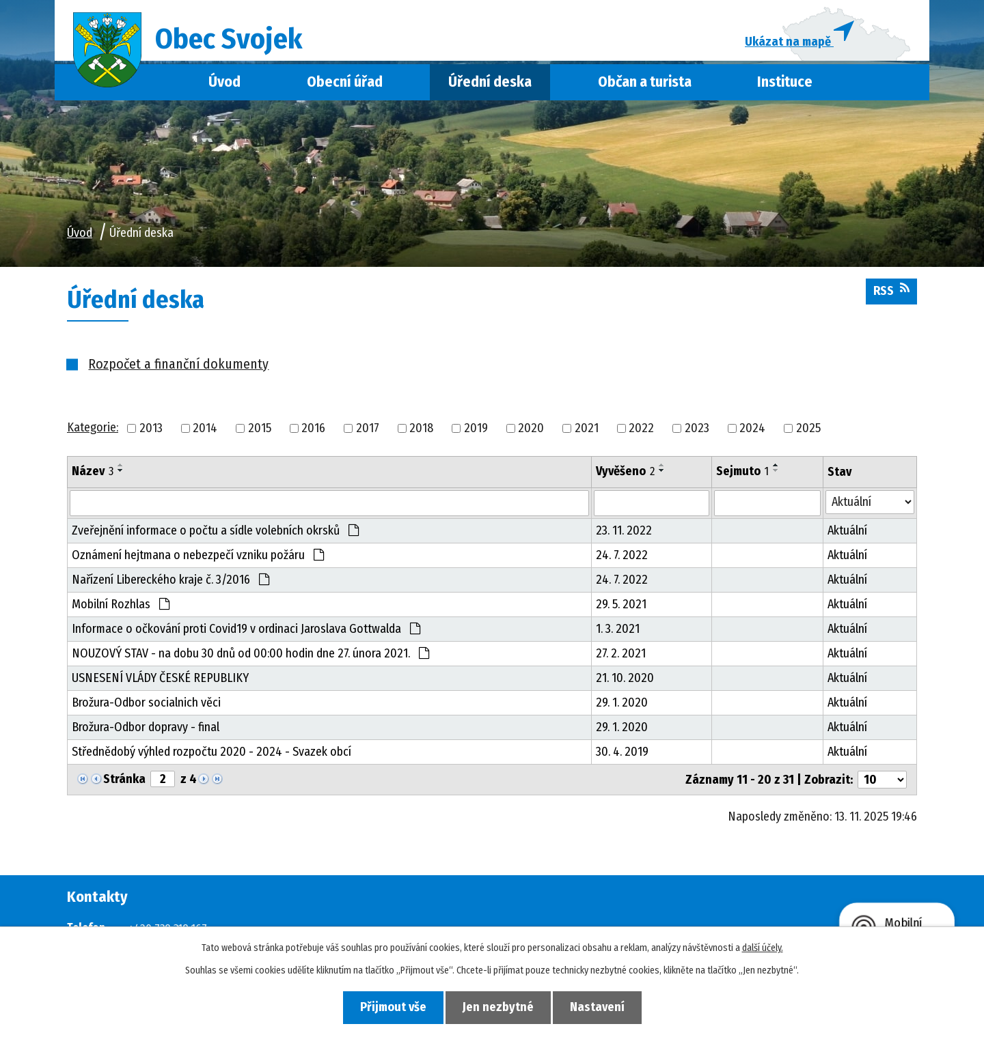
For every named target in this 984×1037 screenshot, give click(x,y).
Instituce (784, 84)
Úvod (224, 84)
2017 (367, 430)
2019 (476, 430)
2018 (421, 430)
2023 (697, 430)
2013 (151, 430)
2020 (531, 430)
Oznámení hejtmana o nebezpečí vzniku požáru (198, 557)
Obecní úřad (345, 84)
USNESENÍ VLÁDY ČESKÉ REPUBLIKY (160, 679)
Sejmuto (742, 473)
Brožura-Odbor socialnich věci (146, 704)
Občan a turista (645, 84)
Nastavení (600, 1006)
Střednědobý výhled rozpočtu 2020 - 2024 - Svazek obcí (211, 753)
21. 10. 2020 (625, 679)
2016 (313, 430)
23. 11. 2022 (624, 532)
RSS (891, 292)
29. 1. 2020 (622, 704)
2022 (641, 430)
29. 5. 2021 (621, 606)
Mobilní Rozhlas (120, 606)
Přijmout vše (390, 1006)
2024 (752, 430)
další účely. (762, 948)
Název (92, 473)
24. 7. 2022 (622, 557)
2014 (205, 430)
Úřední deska (490, 84)
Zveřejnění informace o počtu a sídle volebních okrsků (215, 532)
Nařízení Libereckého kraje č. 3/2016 (170, 581)
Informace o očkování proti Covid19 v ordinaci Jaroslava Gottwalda (246, 630)
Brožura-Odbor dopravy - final (145, 729)
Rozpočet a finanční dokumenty (178, 366)
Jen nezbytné (498, 1006)
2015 (259, 430)
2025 (808, 430)
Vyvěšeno (625, 473)
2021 (587, 430)
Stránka (124, 781)
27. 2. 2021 (621, 655)
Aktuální (847, 532)
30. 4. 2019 (622, 753)
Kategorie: (92, 429)
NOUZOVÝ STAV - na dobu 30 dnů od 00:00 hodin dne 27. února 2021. (250, 655)
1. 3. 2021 (618, 630)
